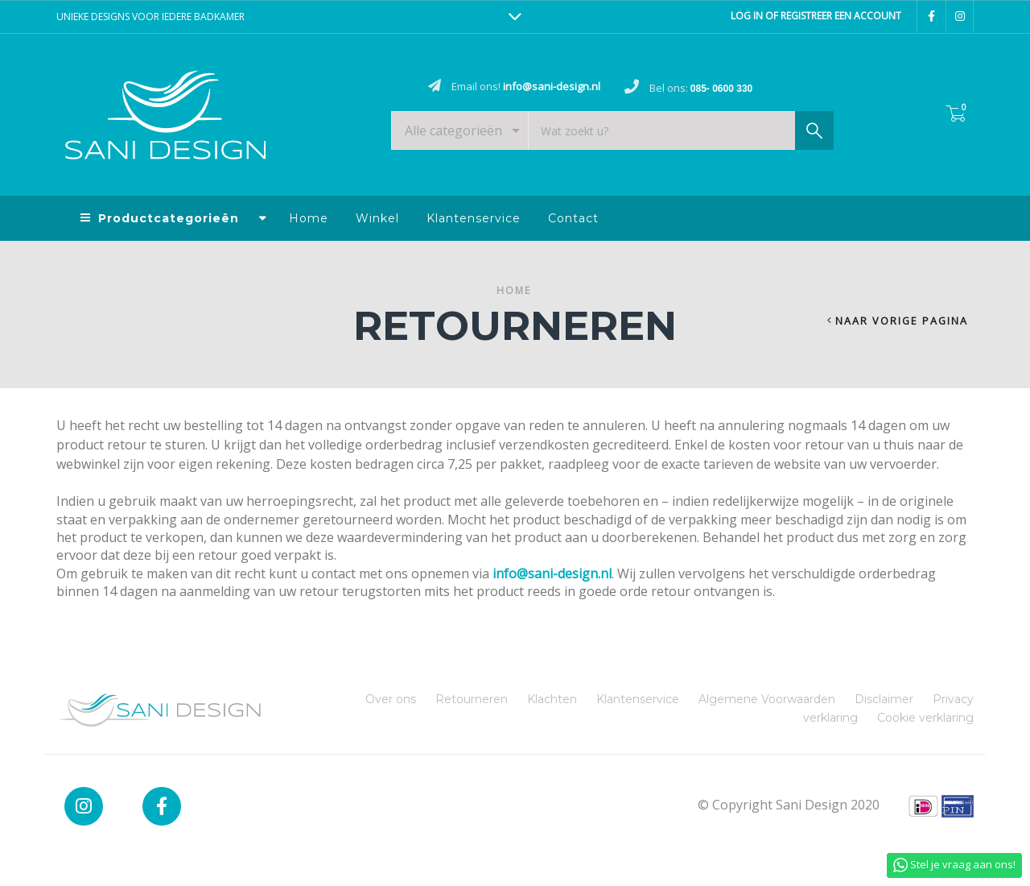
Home (308, 218)
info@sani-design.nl (552, 573)
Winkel (377, 218)
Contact (573, 218)
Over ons (390, 699)
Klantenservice (473, 218)
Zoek (814, 134)
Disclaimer (884, 699)
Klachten (552, 699)
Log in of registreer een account (816, 16)
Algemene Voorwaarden (766, 699)
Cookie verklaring (925, 717)
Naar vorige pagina (901, 321)
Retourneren (471, 699)
